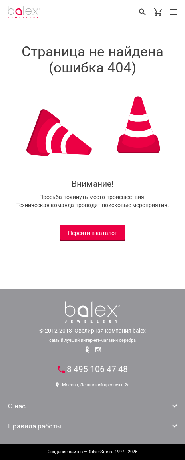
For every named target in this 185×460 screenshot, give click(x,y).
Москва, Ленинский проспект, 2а (92, 385)
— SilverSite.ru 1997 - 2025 (92, 451)
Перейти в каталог (92, 233)
